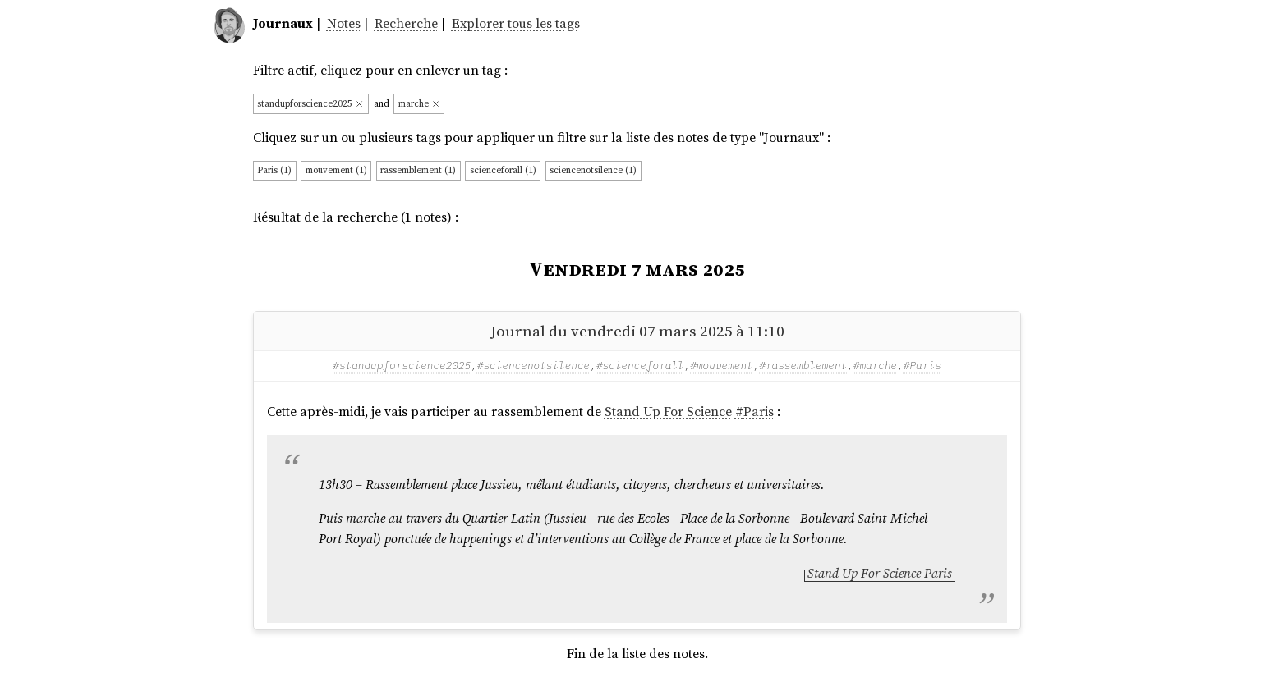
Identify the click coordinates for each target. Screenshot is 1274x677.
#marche (875, 365)
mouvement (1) (336, 169)
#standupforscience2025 (402, 365)
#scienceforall (640, 365)
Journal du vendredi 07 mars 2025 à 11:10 (637, 330)
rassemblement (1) (418, 169)
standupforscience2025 (310, 103)
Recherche (406, 23)
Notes (344, 23)
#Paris (922, 365)
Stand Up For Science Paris (879, 573)
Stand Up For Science (668, 411)
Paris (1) (274, 169)
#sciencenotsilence (533, 365)
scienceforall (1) (503, 169)
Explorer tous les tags (516, 23)
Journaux (283, 23)
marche (419, 103)
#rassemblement (803, 365)
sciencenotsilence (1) (593, 169)
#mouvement (721, 365)
